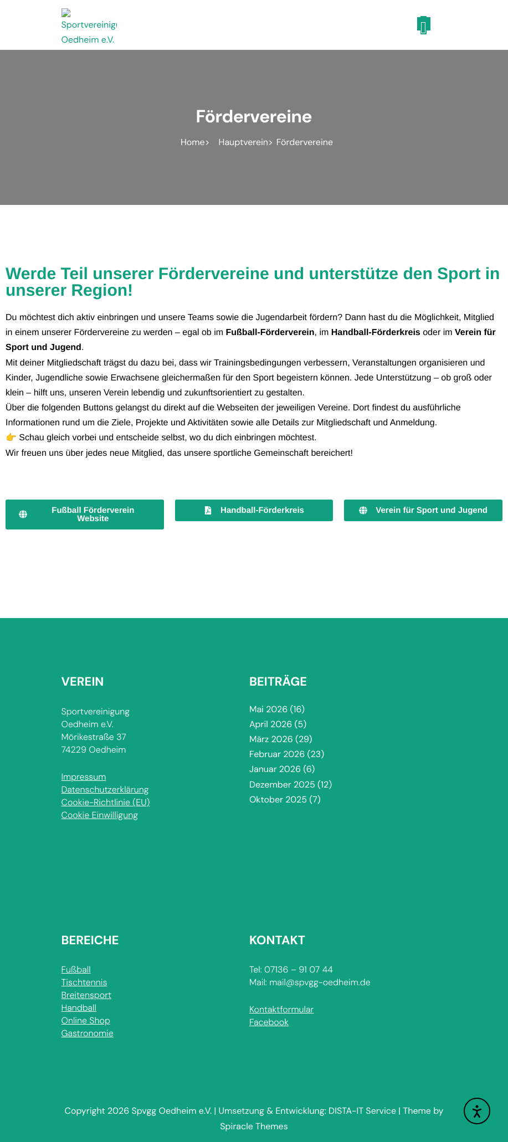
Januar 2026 (275, 769)
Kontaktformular (281, 1009)
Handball (78, 1008)
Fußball (76, 969)
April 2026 (270, 724)
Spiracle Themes (254, 1126)
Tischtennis (84, 982)
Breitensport (86, 995)
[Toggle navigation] (423, 23)
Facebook (269, 1022)
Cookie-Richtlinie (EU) (105, 802)
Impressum (83, 777)
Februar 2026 (277, 754)
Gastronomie (87, 1033)
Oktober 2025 (278, 799)
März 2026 (271, 739)
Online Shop (85, 1020)
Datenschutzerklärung (105, 789)
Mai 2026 (268, 709)
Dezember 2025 (282, 784)
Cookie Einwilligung (99, 815)
